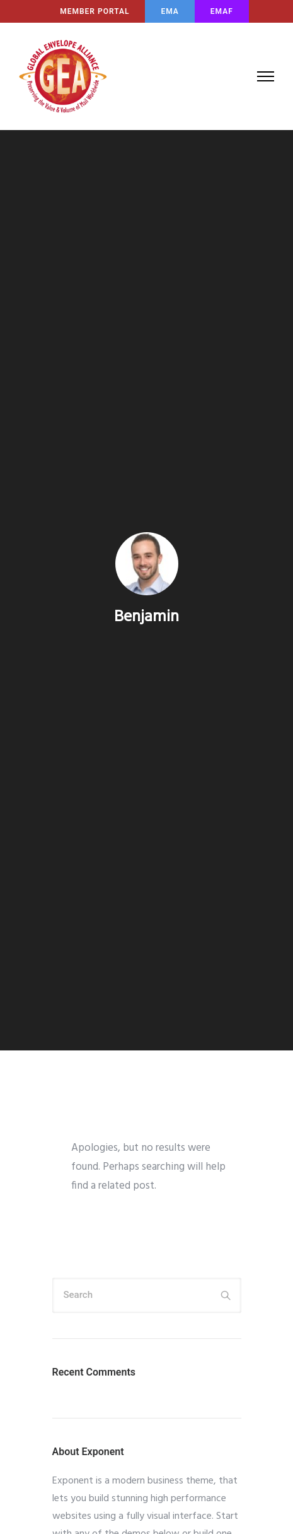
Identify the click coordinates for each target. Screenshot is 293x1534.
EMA (169, 11)
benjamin (146, 617)
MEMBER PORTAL (94, 11)
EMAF (221, 11)
